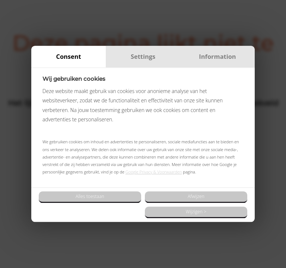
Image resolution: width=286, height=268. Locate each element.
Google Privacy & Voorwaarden (153, 172)
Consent (68, 56)
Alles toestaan (90, 196)
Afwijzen (196, 196)
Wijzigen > (196, 211)
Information (217, 56)
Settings (143, 56)
